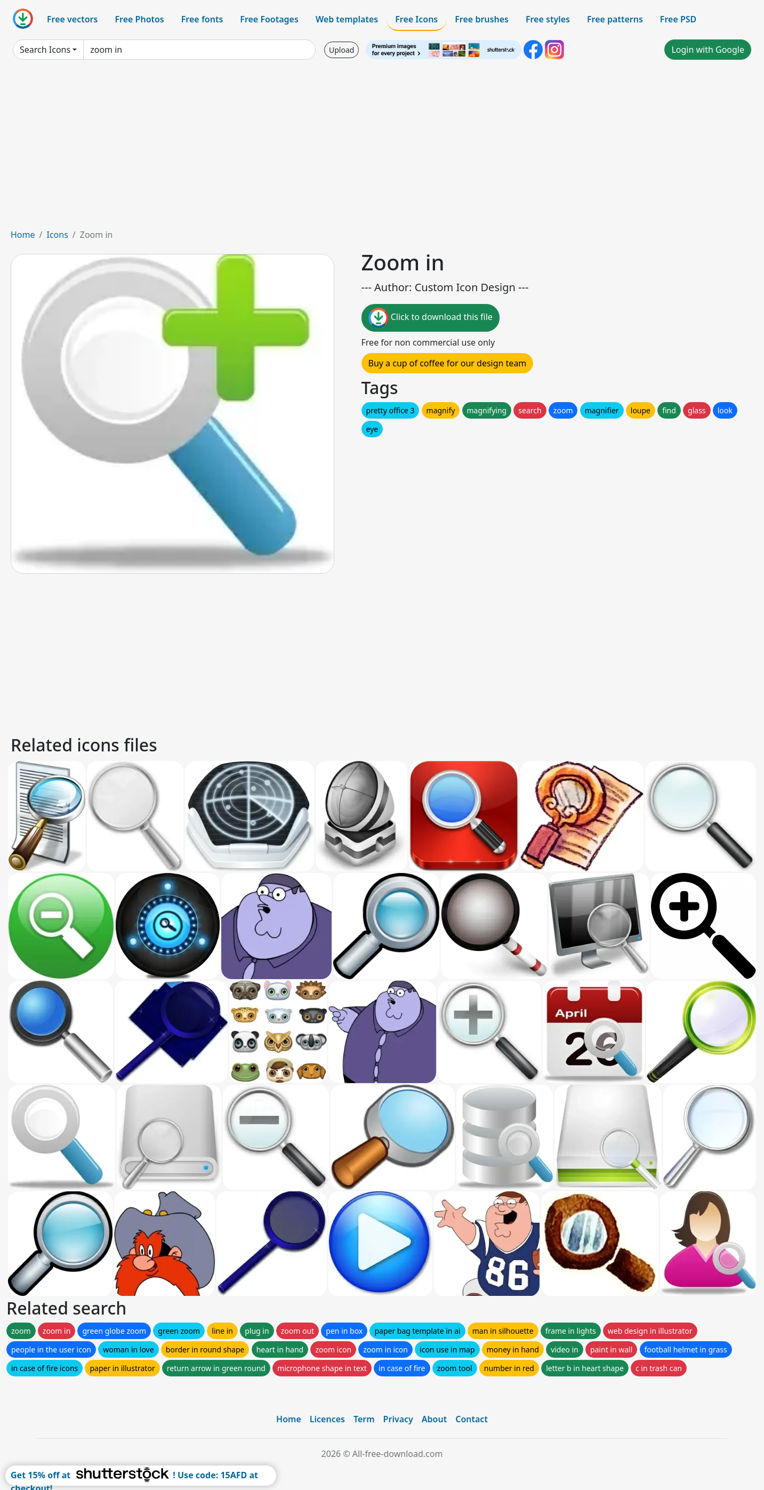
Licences (327, 1419)
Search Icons (45, 49)
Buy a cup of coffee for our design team (447, 363)
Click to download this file (430, 318)
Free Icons (416, 19)
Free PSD (678, 19)
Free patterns (615, 19)
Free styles (548, 19)
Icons (57, 235)
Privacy (398, 1419)
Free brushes (482, 19)
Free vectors (72, 19)
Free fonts (202, 19)
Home (23, 235)
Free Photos (139, 19)
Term (364, 1419)
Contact (471, 1419)
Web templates (347, 19)
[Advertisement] (382, 148)
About (434, 1419)
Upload (341, 50)
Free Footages (269, 19)
